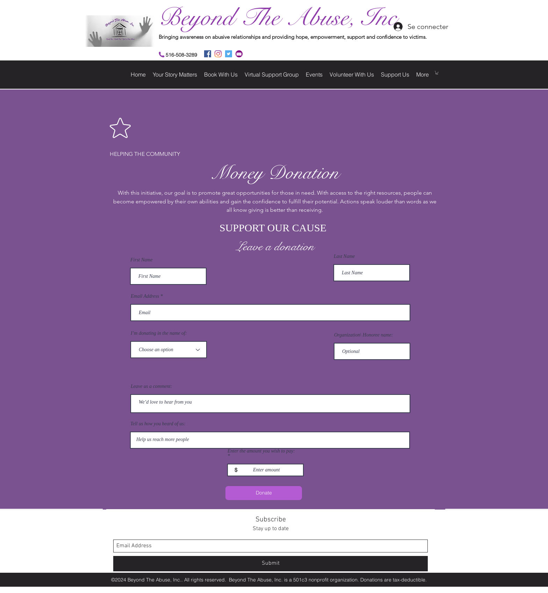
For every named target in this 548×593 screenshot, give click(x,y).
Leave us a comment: (151, 386)
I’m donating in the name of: (159, 333)
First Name (141, 260)
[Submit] (270, 563)
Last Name (344, 256)
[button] (437, 72)
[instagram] (218, 53)
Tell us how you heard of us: (158, 423)
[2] (239, 53)
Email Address (145, 296)
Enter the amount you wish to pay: (261, 451)
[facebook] (207, 53)
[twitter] (228, 53)
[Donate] (263, 493)
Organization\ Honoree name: (363, 335)
